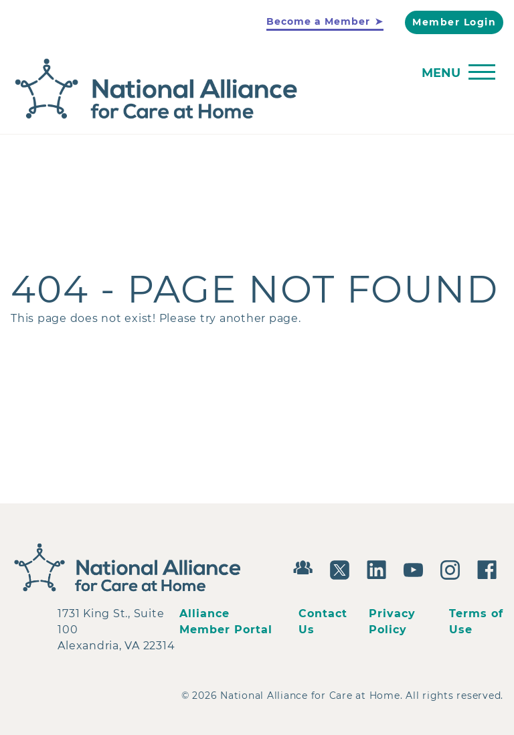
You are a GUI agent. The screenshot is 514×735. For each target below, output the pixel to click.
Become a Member (318, 21)
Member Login (454, 22)
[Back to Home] (254, 89)
